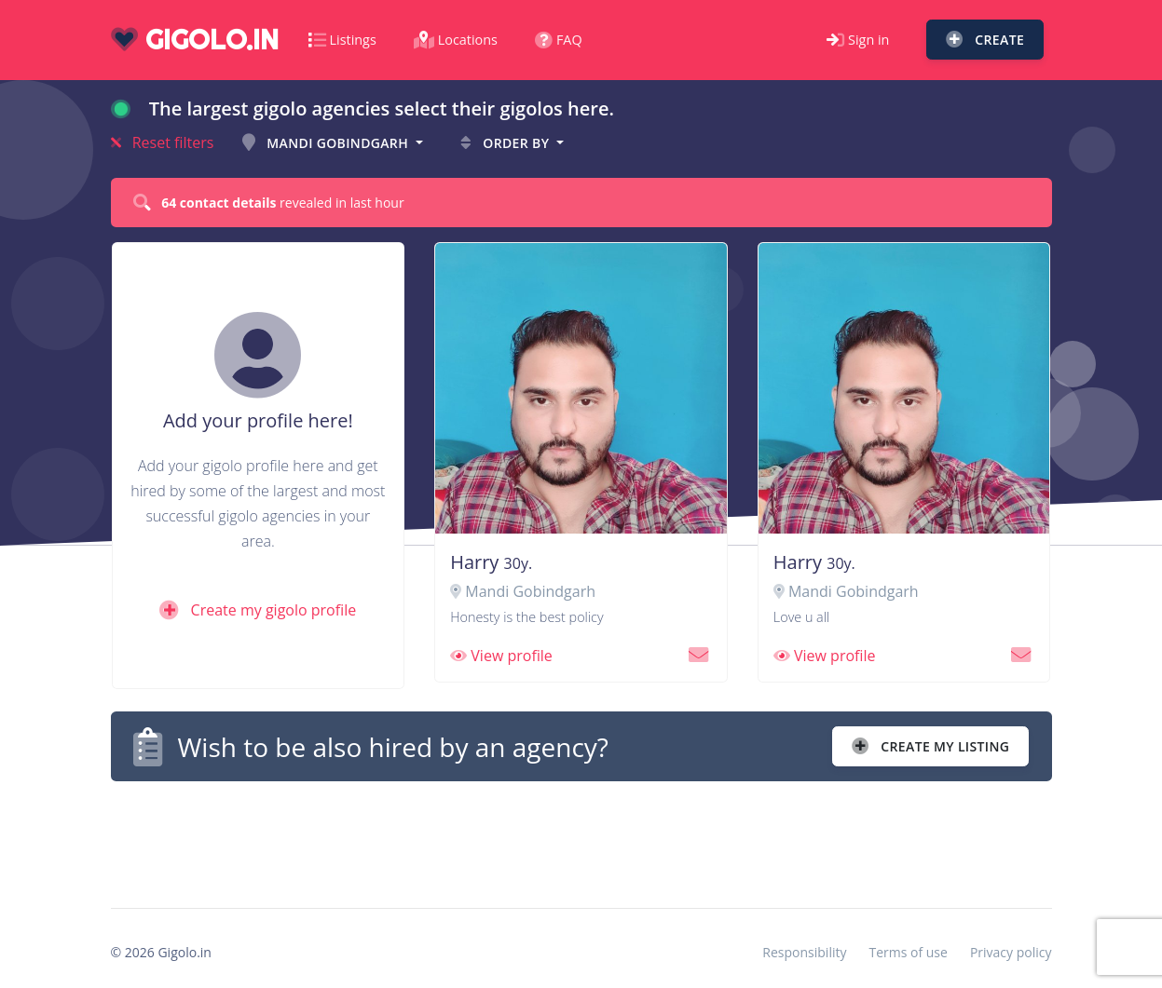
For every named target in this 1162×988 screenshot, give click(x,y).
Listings (342, 39)
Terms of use (907, 952)
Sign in (858, 39)
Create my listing (930, 746)
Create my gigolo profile (257, 610)
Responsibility (804, 952)
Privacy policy (1011, 952)
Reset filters (162, 142)
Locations (456, 39)
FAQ (558, 39)
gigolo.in (195, 39)
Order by (506, 143)
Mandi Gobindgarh (327, 143)
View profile (501, 655)
